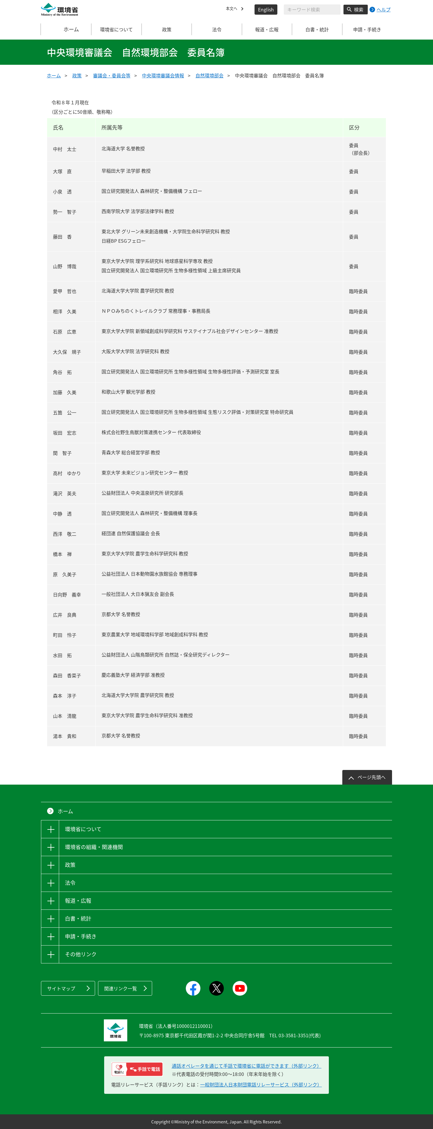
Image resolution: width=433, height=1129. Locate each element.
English (266, 9)
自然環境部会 (209, 75)
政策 (77, 75)
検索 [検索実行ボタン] (358, 9)
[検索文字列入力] (312, 9)
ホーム (66, 29)
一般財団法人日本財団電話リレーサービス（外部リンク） (261, 1084)
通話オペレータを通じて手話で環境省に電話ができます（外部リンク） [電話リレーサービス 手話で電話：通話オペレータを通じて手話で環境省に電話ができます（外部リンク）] (247, 1065)
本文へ (233, 9)
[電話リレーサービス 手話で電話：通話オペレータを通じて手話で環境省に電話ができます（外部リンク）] (137, 1069)
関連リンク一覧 (120, 988)
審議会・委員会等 (111, 75)
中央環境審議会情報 (163, 75)
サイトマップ (61, 988)
